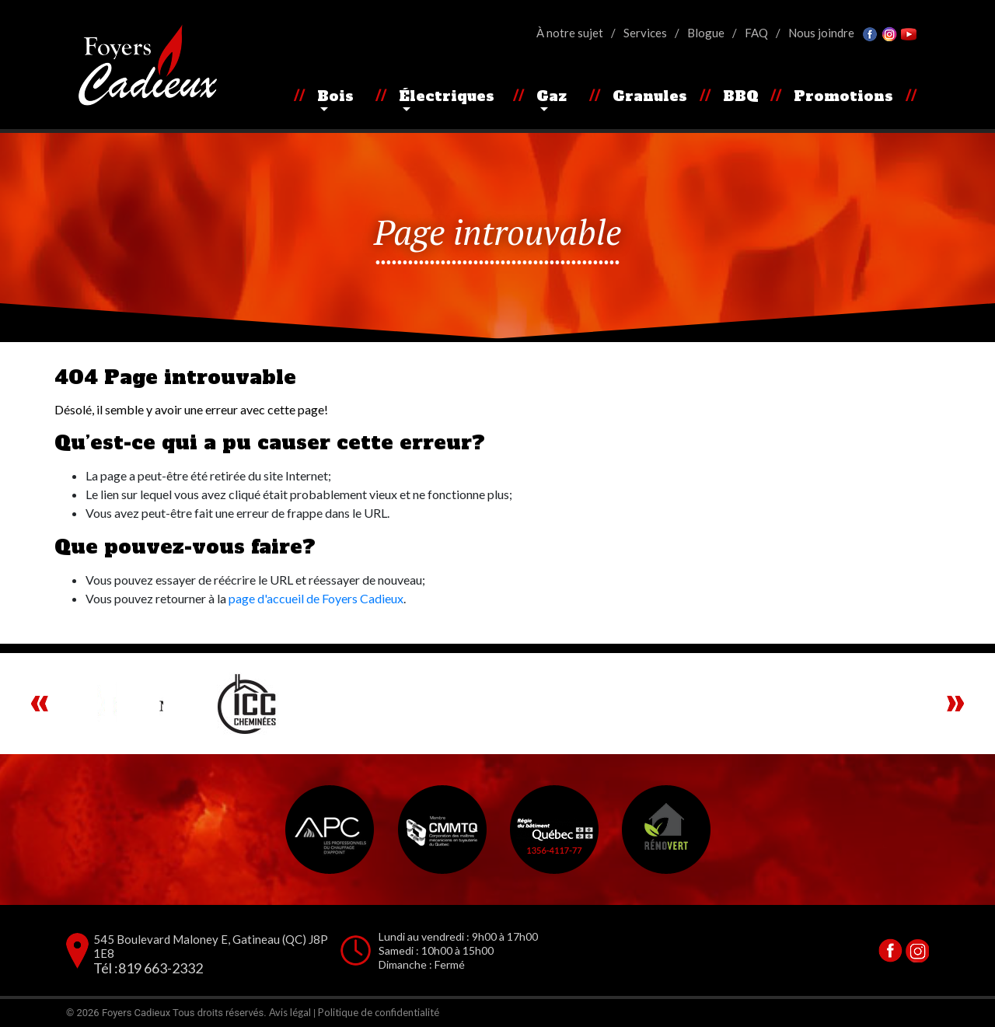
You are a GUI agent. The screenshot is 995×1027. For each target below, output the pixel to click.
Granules (650, 96)
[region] (497, 703)
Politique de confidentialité (378, 1012)
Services (645, 33)
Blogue (705, 33)
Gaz (551, 96)
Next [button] (955, 703)
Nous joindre (821, 33)
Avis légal (290, 1012)
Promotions (843, 96)
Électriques (446, 96)
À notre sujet (569, 33)
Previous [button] (39, 703)
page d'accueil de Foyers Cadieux (316, 598)
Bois (335, 96)
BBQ (741, 96)
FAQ (756, 33)
